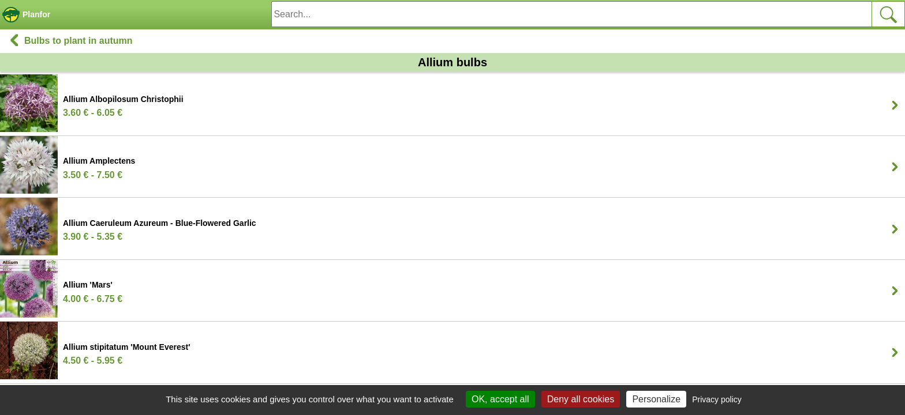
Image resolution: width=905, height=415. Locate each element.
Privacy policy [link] (717, 399)
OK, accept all (500, 399)
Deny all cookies (581, 399)
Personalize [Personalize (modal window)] (656, 399)
